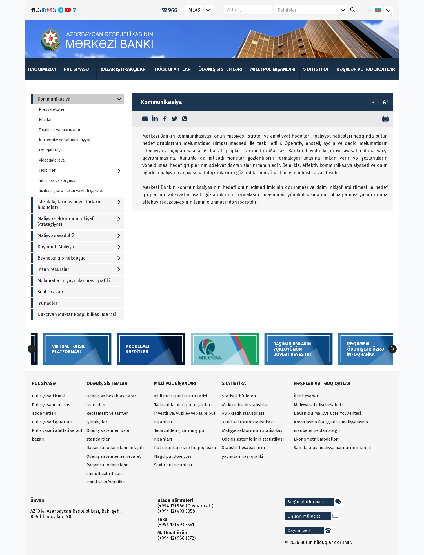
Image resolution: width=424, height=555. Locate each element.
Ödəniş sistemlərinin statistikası (253, 439)
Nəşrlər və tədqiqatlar (365, 69)
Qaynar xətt (310, 530)
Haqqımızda (42, 69)
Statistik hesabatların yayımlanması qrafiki (243, 452)
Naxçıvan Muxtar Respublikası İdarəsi (76, 314)
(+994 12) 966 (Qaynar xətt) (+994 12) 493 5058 (185, 508)
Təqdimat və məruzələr (60, 129)
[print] (385, 119)
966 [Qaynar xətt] (169, 10)
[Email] (145, 119)
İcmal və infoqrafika (105, 482)
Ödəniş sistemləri (220, 69)
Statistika (315, 69)
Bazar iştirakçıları (124, 69)
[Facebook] (165, 119)
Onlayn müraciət (314, 516)
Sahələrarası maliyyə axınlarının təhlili (332, 447)
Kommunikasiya (79, 99)
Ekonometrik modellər (316, 439)
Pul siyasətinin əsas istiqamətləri (51, 409)
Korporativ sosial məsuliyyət (64, 140)
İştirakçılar (96, 421)
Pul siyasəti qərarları (52, 421)
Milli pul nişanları (273, 69)
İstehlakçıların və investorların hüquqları (79, 204)
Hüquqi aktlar (172, 69)
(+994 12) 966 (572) (176, 538)
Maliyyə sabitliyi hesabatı (318, 404)
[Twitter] (174, 119)
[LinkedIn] (155, 119)
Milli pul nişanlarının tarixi (180, 396)
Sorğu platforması (315, 502)
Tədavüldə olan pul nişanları (183, 404)
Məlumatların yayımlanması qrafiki (73, 280)
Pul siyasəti (78, 69)
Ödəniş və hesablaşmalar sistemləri (111, 400)
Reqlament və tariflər (107, 413)
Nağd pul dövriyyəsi (173, 456)
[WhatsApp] (184, 119)
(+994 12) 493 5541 (175, 524)
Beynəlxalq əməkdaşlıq (79, 258)
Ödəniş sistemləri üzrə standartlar (107, 435)
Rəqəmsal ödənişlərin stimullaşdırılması (107, 469)
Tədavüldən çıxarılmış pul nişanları (180, 435)
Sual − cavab (50, 292)
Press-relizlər (52, 109)
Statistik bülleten (239, 396)
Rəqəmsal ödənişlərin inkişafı (115, 447)
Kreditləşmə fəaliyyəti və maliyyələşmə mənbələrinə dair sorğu (331, 426)
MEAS (200, 10)
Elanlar (45, 119)
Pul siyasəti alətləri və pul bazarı (57, 435)
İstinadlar (47, 303)
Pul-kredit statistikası (243, 413)
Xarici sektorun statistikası (248, 421)
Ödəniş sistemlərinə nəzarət (113, 456)
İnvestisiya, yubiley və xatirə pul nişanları (184, 417)
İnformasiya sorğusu (57, 180)
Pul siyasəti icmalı (49, 396)
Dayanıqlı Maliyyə (79, 246)
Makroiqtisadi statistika (244, 404)
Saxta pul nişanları (173, 464)
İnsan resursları (79, 269)
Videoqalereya (52, 160)
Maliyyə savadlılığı (79, 235)
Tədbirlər (80, 170)
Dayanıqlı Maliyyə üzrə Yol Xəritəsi (327, 413)
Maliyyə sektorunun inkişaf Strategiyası (79, 221)
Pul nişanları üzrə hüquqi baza (185, 447)
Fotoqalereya (51, 150)
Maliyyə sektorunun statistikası (253, 430)
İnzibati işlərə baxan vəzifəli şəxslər (71, 190)
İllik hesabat (306, 396)
